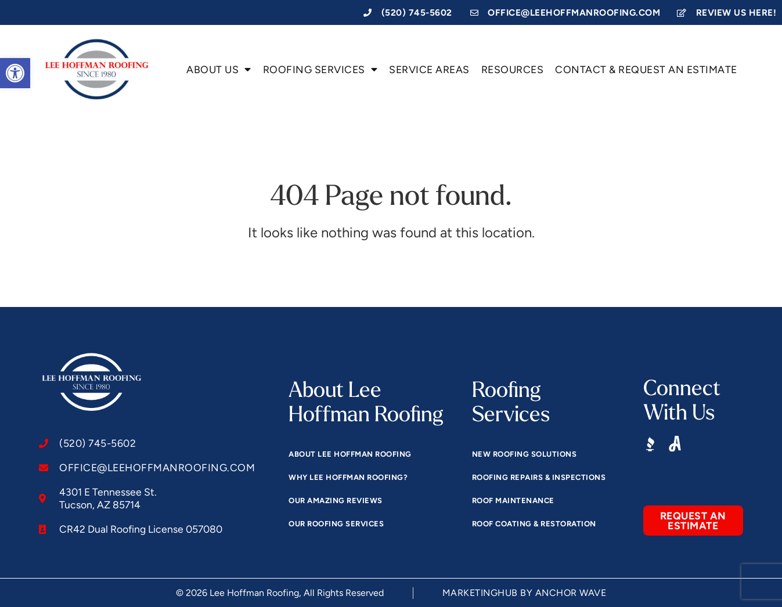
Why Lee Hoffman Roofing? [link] (348, 477)
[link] (15, 73)
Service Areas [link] (429, 69)
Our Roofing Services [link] (336, 523)
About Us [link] (218, 70)
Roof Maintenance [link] (513, 500)
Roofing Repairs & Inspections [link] (539, 477)
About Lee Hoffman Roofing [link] (350, 454)
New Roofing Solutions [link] (524, 454)
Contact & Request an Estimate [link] (646, 69)
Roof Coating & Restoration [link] (534, 523)
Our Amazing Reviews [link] (336, 500)
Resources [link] (512, 69)
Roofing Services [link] (320, 70)
